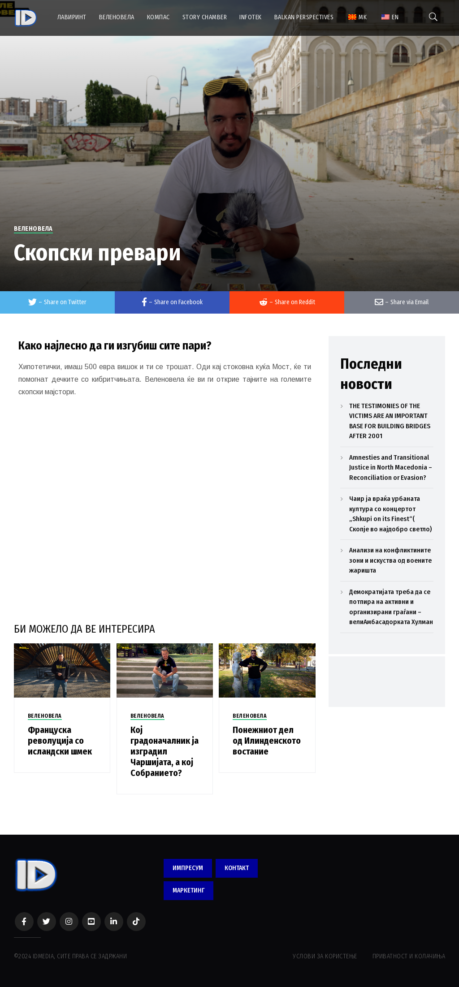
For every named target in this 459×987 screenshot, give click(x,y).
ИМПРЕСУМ (188, 868)
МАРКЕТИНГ (188, 890)
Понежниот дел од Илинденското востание (267, 740)
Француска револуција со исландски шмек (60, 740)
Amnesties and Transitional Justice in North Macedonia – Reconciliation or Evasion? (390, 467)
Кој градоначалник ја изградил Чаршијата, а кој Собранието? (164, 751)
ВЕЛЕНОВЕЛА (33, 229)
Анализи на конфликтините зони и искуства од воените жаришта (390, 560)
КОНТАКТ (237, 868)
